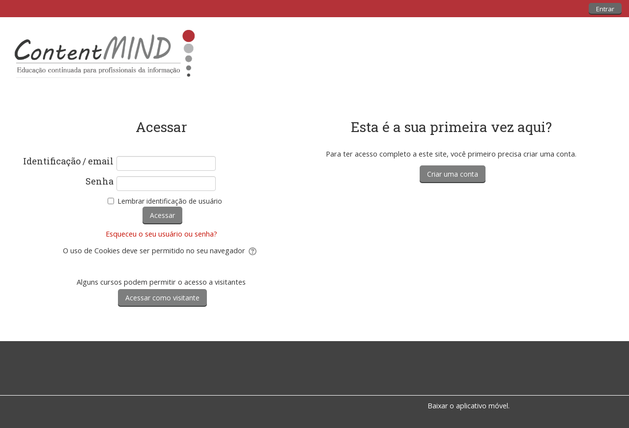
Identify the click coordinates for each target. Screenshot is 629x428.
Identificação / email (68, 161)
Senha (100, 181)
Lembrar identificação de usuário (169, 201)
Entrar (605, 8)
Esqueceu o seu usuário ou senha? (161, 234)
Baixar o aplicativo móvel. (469, 405)
